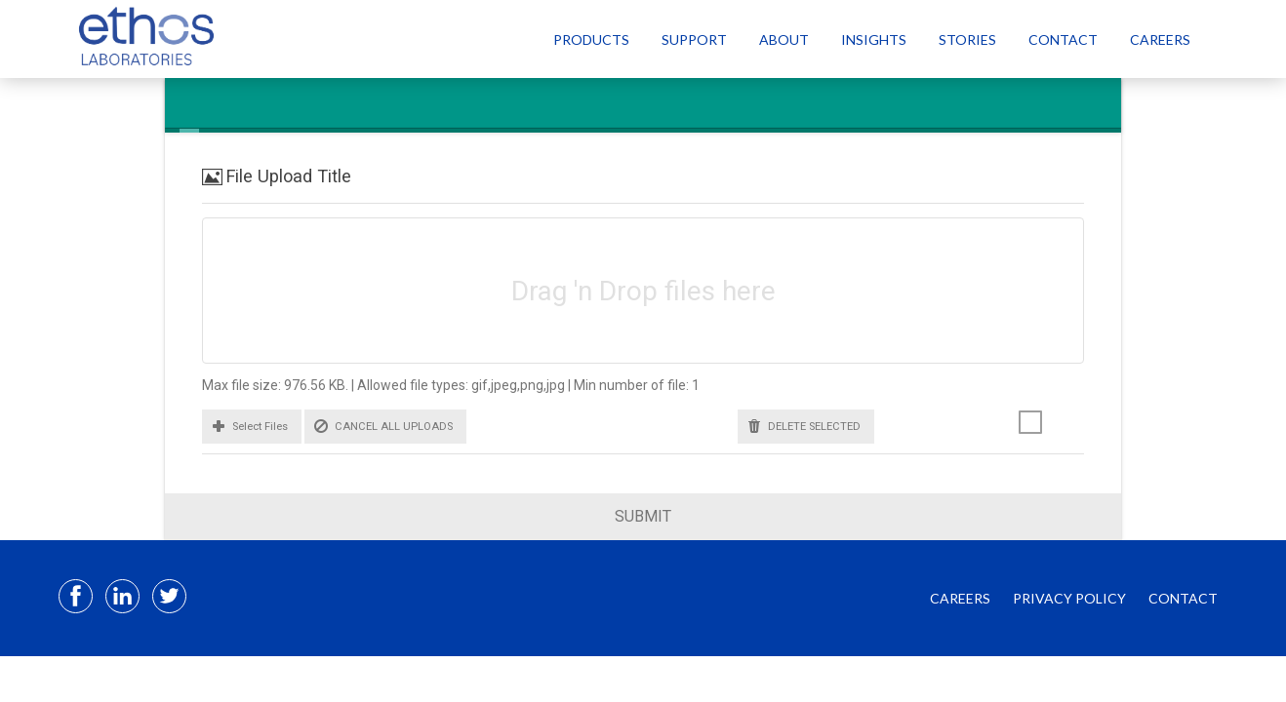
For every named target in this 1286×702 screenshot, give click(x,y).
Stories (967, 39)
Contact (1063, 39)
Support (694, 39)
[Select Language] (1235, 38)
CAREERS (960, 598)
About (784, 39)
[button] (251, 427)
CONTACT (1183, 598)
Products (591, 39)
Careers (1160, 39)
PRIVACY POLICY (1069, 598)
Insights (873, 39)
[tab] (189, 105)
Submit (643, 516)
